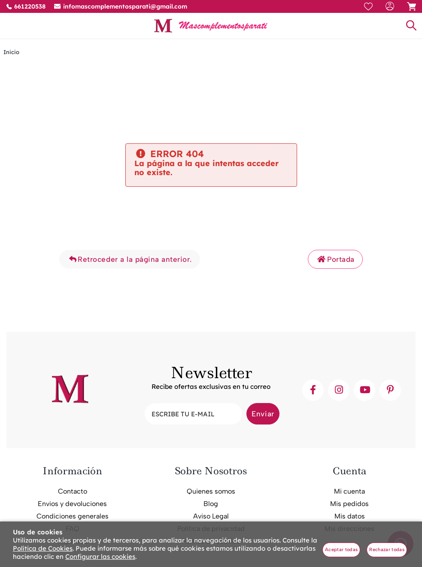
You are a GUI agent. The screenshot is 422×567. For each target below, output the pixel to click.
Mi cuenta (349, 491)
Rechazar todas (386, 549)
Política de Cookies (43, 548)
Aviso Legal (211, 516)
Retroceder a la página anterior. (129, 259)
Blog (210, 504)
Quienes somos (211, 491)
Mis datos (349, 516)
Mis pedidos (349, 504)
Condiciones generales (72, 516)
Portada (335, 259)
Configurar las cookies (100, 556)
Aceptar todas (341, 549)
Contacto (72, 491)
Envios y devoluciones (72, 504)
